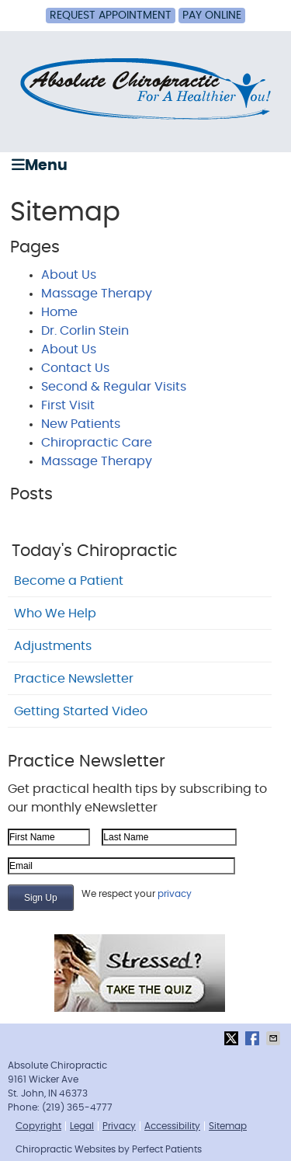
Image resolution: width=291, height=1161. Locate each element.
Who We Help (55, 613)
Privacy (119, 1126)
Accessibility (172, 1126)
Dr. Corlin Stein (85, 331)
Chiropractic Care (96, 442)
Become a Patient (68, 581)
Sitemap (228, 1126)
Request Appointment (110, 15)
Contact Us (75, 368)
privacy (175, 894)
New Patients (80, 424)
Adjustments (53, 646)
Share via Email (274, 1038)
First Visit (68, 405)
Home (59, 312)
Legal (82, 1126)
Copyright (38, 1126)
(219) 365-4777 (77, 1107)
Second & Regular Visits (113, 387)
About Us (68, 275)
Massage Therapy (96, 293)
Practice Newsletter (73, 679)
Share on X (232, 1038)
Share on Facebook (253, 1038)
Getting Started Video (80, 711)
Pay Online (211, 15)
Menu (40, 165)
